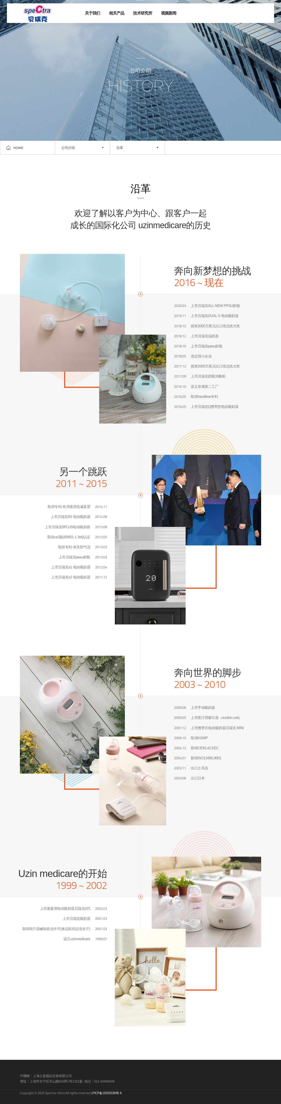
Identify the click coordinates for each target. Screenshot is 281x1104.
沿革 (119, 148)
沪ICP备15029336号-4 (106, 1093)
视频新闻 (168, 13)
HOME (14, 148)
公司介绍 (68, 148)
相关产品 (116, 13)
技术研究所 (142, 13)
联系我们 (260, 13)
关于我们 (92, 13)
